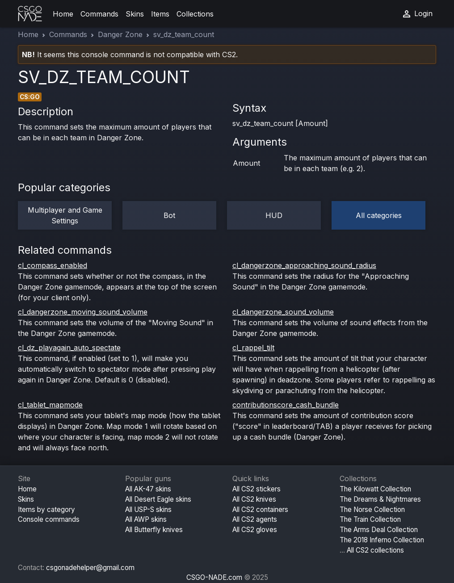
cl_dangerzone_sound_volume (283, 311)
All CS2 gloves (254, 529)
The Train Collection (370, 519)
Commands (99, 13)
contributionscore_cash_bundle (285, 404)
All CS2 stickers (256, 489)
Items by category (46, 509)
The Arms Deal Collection (379, 529)
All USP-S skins (148, 509)
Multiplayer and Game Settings (65, 215)
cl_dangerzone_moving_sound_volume (82, 311)
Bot (169, 215)
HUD (273, 215)
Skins (135, 13)
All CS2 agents (254, 519)
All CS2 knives (254, 499)
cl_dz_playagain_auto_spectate (69, 347)
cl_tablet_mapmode (50, 404)
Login (417, 13)
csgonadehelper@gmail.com (90, 567)
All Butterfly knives (154, 529)
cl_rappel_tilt (253, 347)
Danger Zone (120, 34)
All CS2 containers (260, 509)
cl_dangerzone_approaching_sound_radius (304, 265)
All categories (379, 215)
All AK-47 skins (148, 489)
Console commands (49, 519)
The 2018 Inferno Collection (382, 540)
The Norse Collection (372, 509)
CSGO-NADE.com (214, 577)
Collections (195, 13)
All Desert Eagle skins (158, 499)
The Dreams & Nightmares (380, 499)
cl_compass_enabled (52, 265)
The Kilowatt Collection (375, 489)
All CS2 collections (375, 550)
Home (63, 13)
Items (160, 13)
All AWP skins (146, 519)
